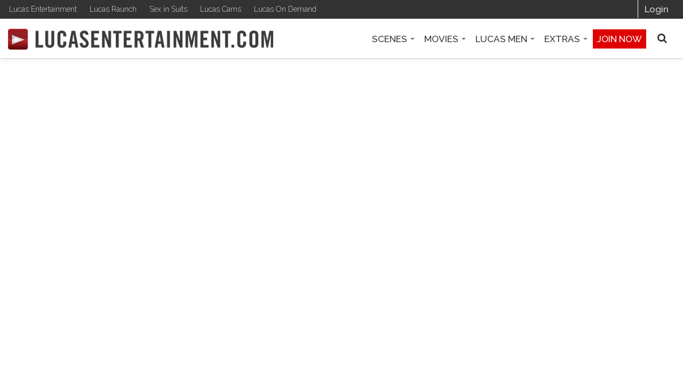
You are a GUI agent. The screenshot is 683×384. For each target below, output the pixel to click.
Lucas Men (505, 39)
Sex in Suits (168, 9)
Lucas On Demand (285, 9)
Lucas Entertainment (43, 9)
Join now (619, 39)
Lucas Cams (220, 9)
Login (657, 9)
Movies (445, 39)
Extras (565, 39)
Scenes (393, 39)
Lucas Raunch (113, 9)
